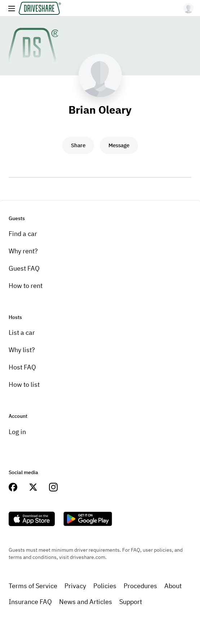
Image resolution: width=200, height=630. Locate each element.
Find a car (23, 233)
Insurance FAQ (30, 602)
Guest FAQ (24, 268)
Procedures (140, 586)
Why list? (22, 350)
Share (78, 145)
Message (118, 145)
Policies (104, 586)
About (173, 586)
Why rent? (23, 251)
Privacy (75, 586)
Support (130, 602)
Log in (17, 432)
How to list (24, 384)
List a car (22, 332)
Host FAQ (22, 367)
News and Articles (85, 602)
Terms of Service (33, 586)
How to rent (26, 285)
